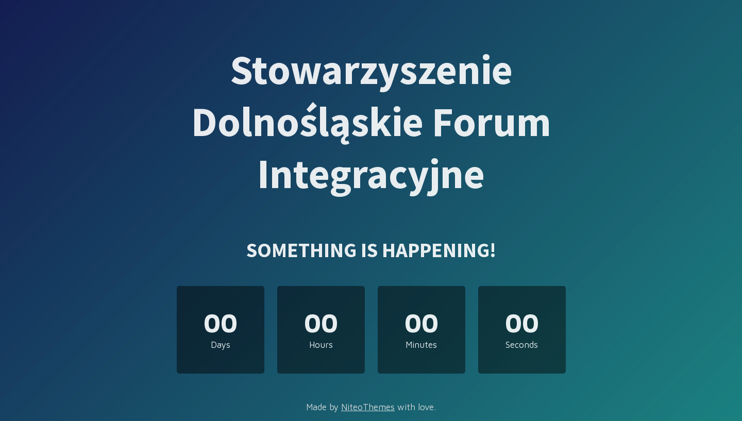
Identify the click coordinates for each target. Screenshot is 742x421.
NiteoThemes (368, 407)
